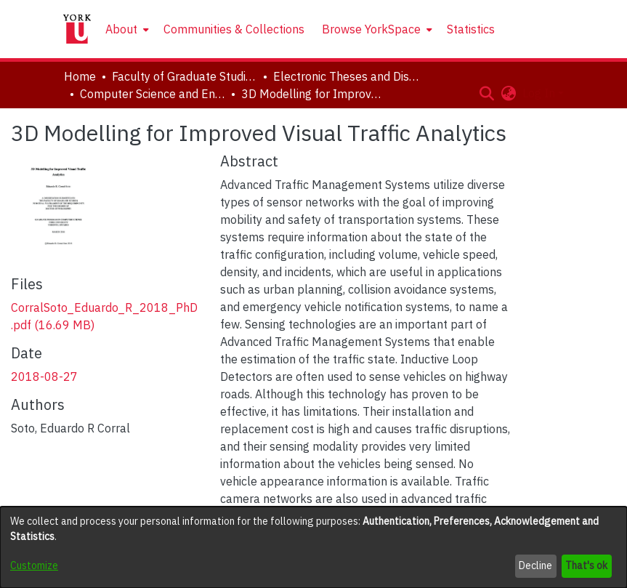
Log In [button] (540, 93)
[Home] (77, 29)
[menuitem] (125, 29)
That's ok (586, 565)
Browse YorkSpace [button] (371, 29)
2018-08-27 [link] (44, 376)
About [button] (121, 29)
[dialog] (313, 547)
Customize (34, 565)
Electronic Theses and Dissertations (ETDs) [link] (345, 76)
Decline (535, 565)
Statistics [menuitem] (471, 29)
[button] (487, 93)
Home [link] (80, 76)
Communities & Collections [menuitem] (233, 29)
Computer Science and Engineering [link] (152, 93)
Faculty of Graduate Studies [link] (184, 76)
